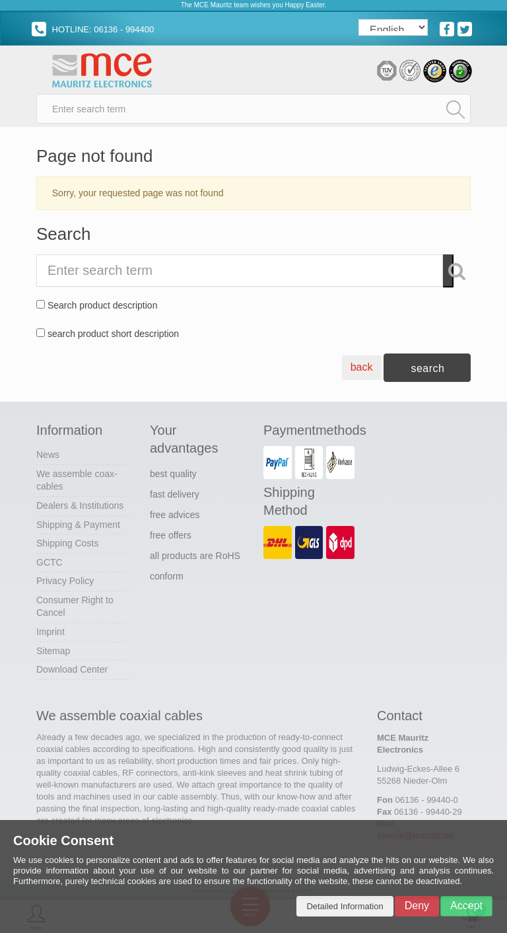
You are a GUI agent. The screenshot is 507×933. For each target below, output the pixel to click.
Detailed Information (344, 906)
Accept (466, 905)
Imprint (50, 631)
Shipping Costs (67, 543)
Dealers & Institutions (79, 505)
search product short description (113, 333)
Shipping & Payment (78, 524)
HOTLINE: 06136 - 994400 (93, 29)
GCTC (49, 562)
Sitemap (53, 651)
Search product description (103, 305)
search (427, 368)
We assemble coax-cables (77, 480)
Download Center (72, 669)
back (362, 367)
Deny (417, 905)
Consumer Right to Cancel (75, 606)
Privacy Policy (65, 581)
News (47, 454)
